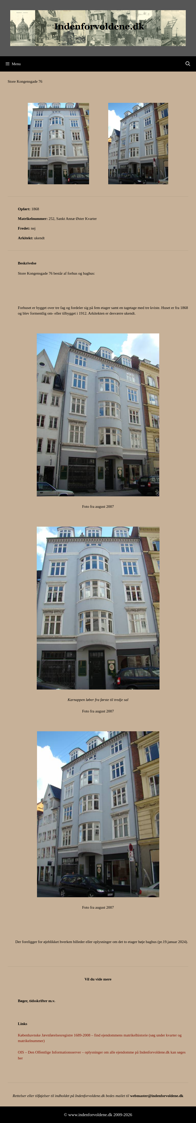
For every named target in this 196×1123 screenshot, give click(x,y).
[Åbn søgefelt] (188, 64)
